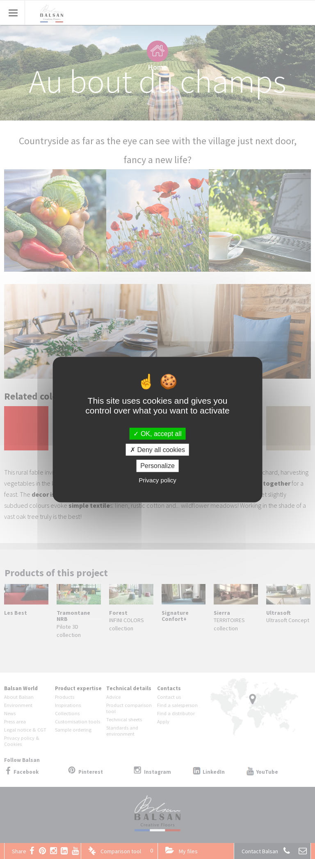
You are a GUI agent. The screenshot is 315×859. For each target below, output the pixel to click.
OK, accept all (157, 433)
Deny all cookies (157, 449)
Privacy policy (157, 479)
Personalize (157, 465)
